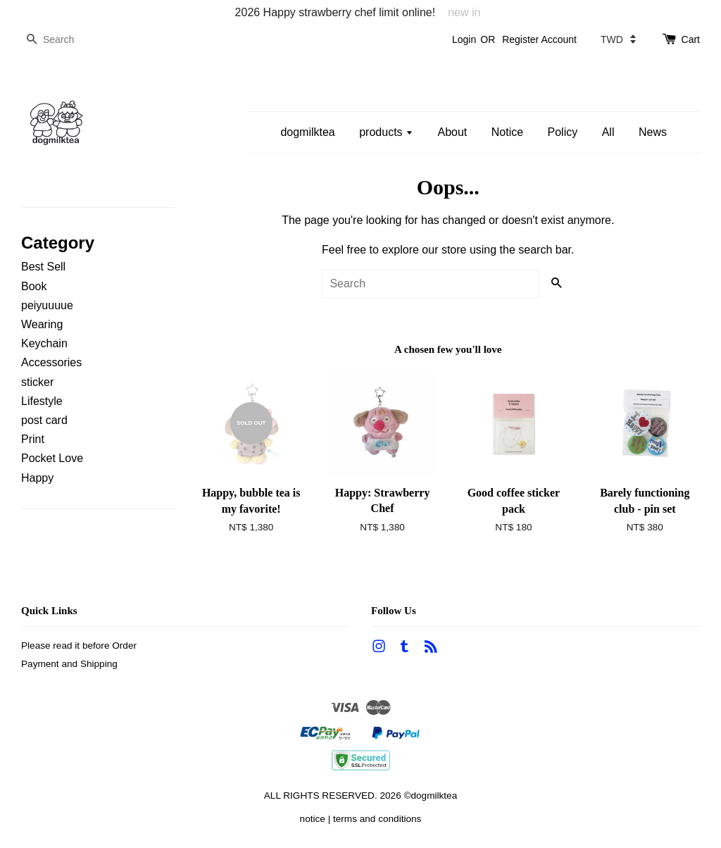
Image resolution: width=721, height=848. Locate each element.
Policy (563, 132)
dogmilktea (307, 132)
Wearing (42, 324)
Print (32, 439)
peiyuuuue (47, 305)
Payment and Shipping (69, 664)
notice (312, 818)
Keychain (44, 343)
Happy (37, 478)
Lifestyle (42, 401)
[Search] (63, 40)
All (608, 132)
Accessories (51, 362)
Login (464, 39)
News (653, 132)
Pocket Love (52, 458)
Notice (507, 132)
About (452, 132)
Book (33, 286)
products (386, 132)
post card (44, 420)
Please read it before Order (79, 645)
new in (464, 12)
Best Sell (43, 267)
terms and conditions (377, 818)
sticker (37, 382)
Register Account (539, 39)
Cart (691, 39)
